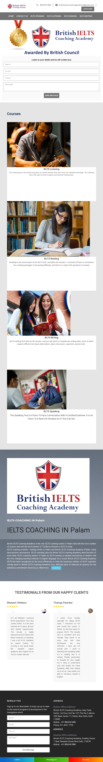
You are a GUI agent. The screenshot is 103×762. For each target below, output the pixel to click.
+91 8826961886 (68, 720)
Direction (85, 760)
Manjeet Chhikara (16, 600)
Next (99, 37)
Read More (56, 565)
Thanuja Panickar (63, 600)
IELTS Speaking (37, 14)
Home (11, 14)
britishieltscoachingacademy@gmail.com (76, 2)
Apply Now (87, 6)
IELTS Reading (70, 14)
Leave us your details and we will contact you (51, 57)
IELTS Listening (54, 14)
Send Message (51, 93)
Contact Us (22, 14)
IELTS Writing (86, 14)
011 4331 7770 (66, 723)
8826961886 (45, 2)
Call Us (17, 760)
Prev (4, 37)
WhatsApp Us (51, 760)
